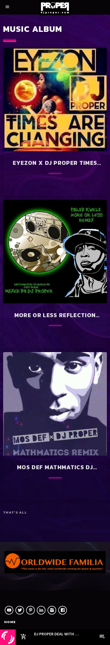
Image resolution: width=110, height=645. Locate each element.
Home (10, 621)
